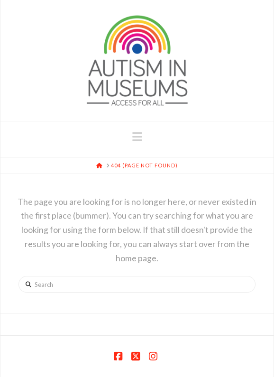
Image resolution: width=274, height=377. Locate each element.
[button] (137, 136)
